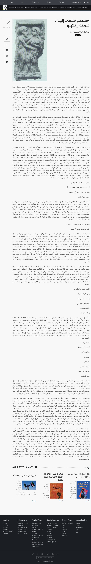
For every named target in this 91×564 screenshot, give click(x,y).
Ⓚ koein (51, 561)
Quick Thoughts (52, 527)
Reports (49, 535)
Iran (22, 2)
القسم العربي (76, 2)
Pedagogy (73, 7)
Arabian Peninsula (67, 523)
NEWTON (84, 7)
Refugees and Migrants (23, 7)
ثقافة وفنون (79, 527)
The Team (6, 525)
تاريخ (77, 530)
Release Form (22, 529)
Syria (49, 2)
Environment (12, 7)
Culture (49, 7)
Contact (5, 533)
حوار (77, 532)
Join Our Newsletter (45, 557)
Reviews (79, 7)
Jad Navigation (51, 542)
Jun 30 (88, 501)
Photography (55, 7)
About (5, 523)
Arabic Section (81, 520)
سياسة (78, 523)
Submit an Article (23, 523)
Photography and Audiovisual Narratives (37, 538)
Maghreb (64, 535)
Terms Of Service (23, 533)
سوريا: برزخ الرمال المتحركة (24, 475)
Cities (32, 7)
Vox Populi (35, 546)
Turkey (61, 2)
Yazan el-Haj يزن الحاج (81, 32)
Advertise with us (8, 531)
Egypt (11, 2)
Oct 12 (61, 501)
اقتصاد (78, 525)
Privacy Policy (22, 531)
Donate (5, 529)
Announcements (52, 523)
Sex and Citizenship (40, 7)
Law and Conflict (37, 542)
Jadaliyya (5, 7)
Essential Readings (53, 525)
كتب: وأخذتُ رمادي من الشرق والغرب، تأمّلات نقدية (53, 477)
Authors (5, 527)
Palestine (35, 2)
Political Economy (65, 7)
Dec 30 (34, 501)
